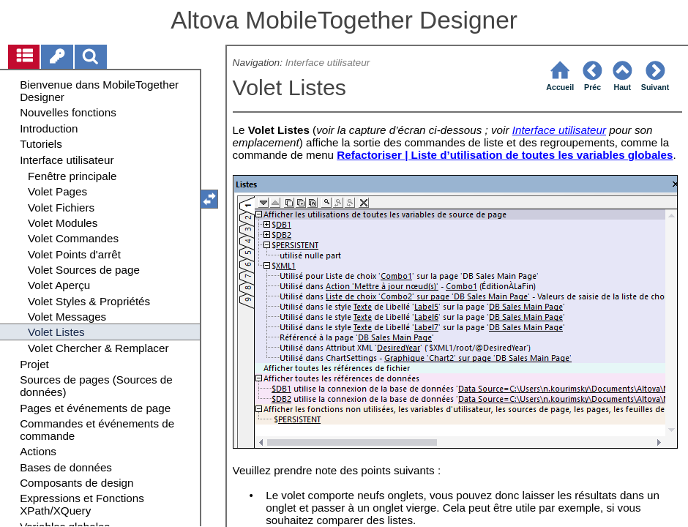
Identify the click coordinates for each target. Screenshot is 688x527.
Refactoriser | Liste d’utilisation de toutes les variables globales (505, 155)
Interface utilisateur (327, 62)
